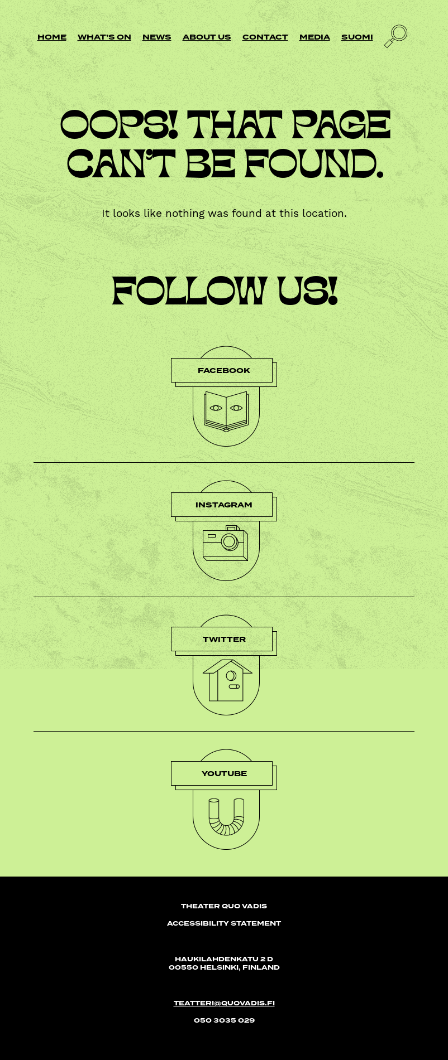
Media (314, 37)
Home (51, 37)
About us (207, 37)
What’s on (104, 37)
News (156, 37)
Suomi (357, 37)
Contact (265, 37)
